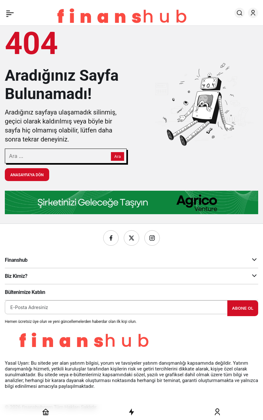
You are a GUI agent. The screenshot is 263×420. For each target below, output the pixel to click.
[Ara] (239, 13)
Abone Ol (242, 308)
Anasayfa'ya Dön (27, 175)
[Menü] (10, 13)
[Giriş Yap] (253, 13)
